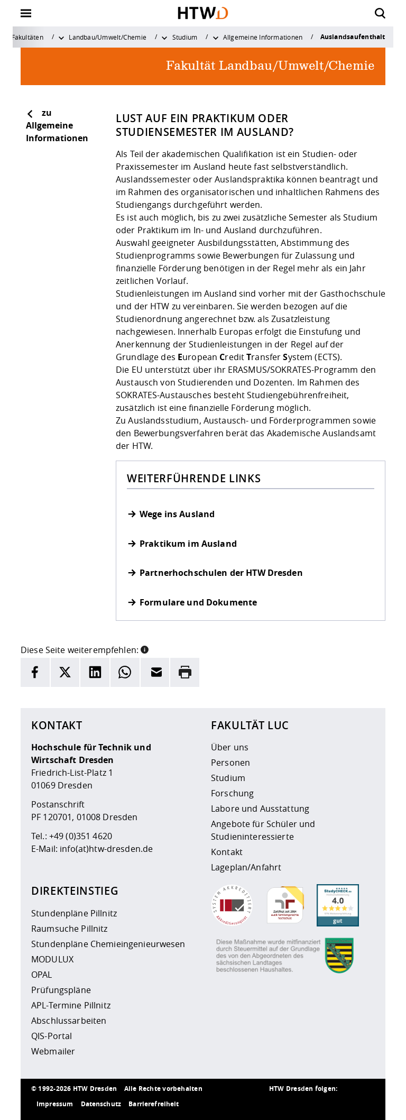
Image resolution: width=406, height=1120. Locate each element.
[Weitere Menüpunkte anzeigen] (61, 37)
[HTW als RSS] (279, 1104)
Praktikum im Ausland (188, 543)
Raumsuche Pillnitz (69, 928)
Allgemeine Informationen (263, 37)
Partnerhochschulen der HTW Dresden (221, 573)
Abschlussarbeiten (68, 1020)
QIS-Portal (51, 1036)
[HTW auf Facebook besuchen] (343, 1104)
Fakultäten (27, 37)
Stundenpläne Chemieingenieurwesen (108, 944)
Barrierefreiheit (153, 1103)
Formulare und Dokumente (198, 602)
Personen (230, 762)
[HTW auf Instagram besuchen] (300, 1104)
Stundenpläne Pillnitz (74, 913)
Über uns (229, 747)
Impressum (54, 1103)
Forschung (232, 793)
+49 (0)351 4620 (80, 836)
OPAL (41, 974)
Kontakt (227, 852)
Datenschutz (101, 1103)
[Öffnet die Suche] (380, 13)
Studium (185, 37)
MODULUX (52, 959)
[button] (145, 649)
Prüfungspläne (61, 990)
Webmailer (53, 1051)
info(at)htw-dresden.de (106, 849)
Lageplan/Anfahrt (246, 867)
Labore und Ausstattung (260, 808)
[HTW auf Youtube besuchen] (364, 1104)
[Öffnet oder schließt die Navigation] (26, 13)
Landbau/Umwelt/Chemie (107, 37)
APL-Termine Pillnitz (70, 1005)
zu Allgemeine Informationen (57, 125)
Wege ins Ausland (177, 514)
